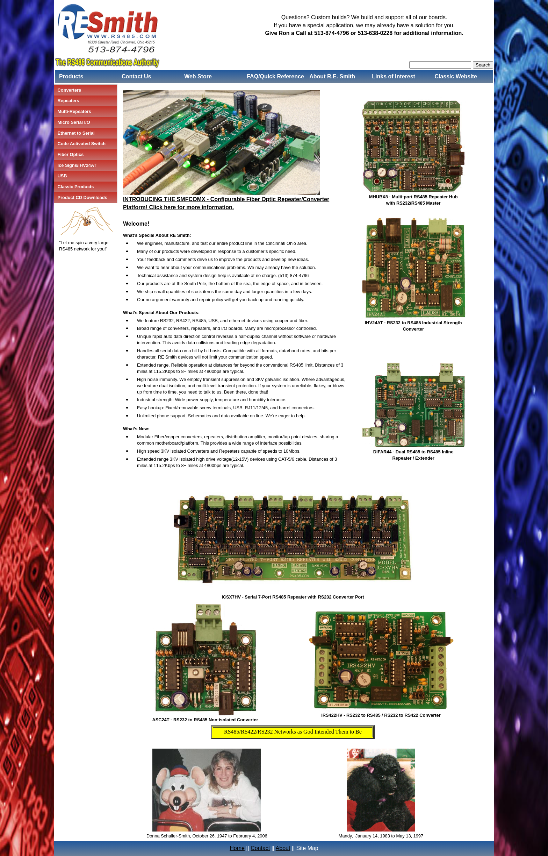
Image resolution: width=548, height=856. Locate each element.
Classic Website (455, 76)
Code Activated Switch (82, 143)
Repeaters (68, 100)
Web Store (198, 76)
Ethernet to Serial (76, 133)
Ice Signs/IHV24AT (77, 165)
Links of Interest (393, 76)
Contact (260, 848)
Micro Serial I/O (74, 122)
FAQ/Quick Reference (275, 76)
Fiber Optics (71, 154)
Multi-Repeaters (74, 111)
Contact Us (136, 76)
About (283, 848)
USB (62, 175)
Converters (69, 90)
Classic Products (76, 186)
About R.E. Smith (332, 76)
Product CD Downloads (82, 197)
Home (237, 848)
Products (71, 76)
